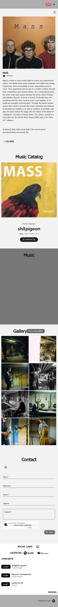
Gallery (20, 331)
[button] (29, 239)
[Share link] (54, 12)
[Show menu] (54, 4)
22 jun (5, 567)
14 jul (5, 584)
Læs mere (8, 141)
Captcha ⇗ (32, 527)
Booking (52, 592)
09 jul (5, 575)
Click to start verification (23, 525)
